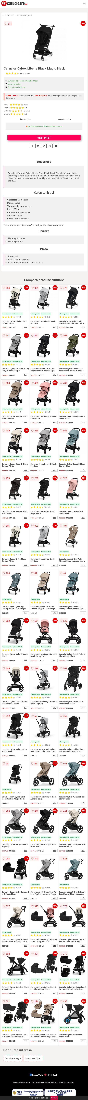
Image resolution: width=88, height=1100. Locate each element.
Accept (54, 1097)
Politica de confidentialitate (45, 1082)
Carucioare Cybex (24, 15)
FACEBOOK (36, 1074)
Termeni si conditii (21, 1082)
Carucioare (9, 15)
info (25, 327)
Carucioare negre (13, 1058)
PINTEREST (50, 1074)
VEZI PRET (44, 137)
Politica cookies (66, 1082)
